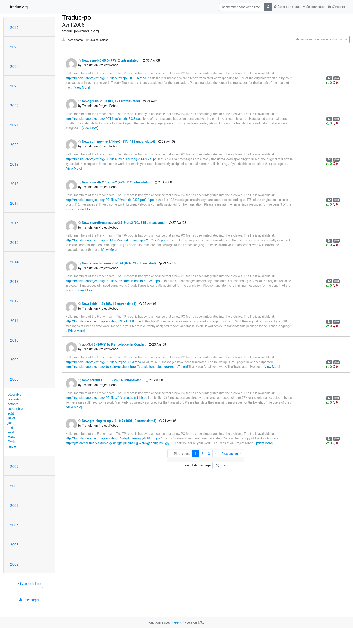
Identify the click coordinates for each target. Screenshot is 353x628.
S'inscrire (336, 7)
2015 (14, 242)
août (11, 413)
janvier (12, 446)
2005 (14, 505)
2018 (14, 184)
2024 (14, 66)
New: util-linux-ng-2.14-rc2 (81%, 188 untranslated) (116, 141)
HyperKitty (178, 622)
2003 (14, 544)
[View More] (81, 87)
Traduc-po (76, 17)
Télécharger (29, 600)
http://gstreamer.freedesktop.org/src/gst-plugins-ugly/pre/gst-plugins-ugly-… (118, 443)
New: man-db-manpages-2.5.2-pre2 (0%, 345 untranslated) (122, 222)
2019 (14, 164)
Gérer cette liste (287, 7)
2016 (14, 223)
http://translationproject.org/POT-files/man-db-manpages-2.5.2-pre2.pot (115, 240)
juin (10, 423)
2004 (14, 525)
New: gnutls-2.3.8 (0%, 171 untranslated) (109, 101)
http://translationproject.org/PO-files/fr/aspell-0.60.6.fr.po (105, 78)
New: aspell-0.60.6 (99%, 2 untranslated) (108, 60)
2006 (14, 486)
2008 (14, 379)
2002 (14, 564)
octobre (13, 404)
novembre (15, 399)
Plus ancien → (232, 453)
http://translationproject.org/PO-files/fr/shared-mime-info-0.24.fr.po (112, 281)
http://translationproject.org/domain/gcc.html (97, 366)
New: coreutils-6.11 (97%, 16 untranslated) (110, 380)
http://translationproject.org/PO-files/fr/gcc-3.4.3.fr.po (103, 362)
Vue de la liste (29, 584)
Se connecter (314, 7)
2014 (14, 262)
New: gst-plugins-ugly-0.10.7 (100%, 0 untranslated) (117, 421)
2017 (14, 203)
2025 (14, 47)
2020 (14, 144)
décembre (15, 394)
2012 (14, 301)
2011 (14, 320)
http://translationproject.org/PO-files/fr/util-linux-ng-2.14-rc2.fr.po (110, 159)
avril (11, 432)
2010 (14, 340)
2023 (14, 86)
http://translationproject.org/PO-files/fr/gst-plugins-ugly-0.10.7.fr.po (112, 438)
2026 (14, 27)
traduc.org (19, 7)
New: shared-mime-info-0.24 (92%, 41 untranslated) (117, 263)
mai (10, 427)
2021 (14, 125)
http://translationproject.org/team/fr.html (159, 366)
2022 (14, 105)
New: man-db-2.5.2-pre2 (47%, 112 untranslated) (115, 182)
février (12, 442)
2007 (14, 466)
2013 (14, 281)
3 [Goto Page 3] (209, 453)
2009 (14, 359)
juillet (11, 418)
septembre (15, 409)
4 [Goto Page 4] (216, 453)
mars (11, 437)
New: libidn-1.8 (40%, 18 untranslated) (107, 304)
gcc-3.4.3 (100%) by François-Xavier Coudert (112, 344)
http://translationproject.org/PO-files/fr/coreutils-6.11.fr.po (106, 397)
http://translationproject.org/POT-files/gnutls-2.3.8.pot (103, 118)
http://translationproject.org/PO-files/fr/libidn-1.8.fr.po (103, 321)
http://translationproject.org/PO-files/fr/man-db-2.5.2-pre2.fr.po (109, 200)
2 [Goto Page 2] (202, 453)
